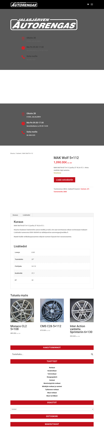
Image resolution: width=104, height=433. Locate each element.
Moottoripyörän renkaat (52, 383)
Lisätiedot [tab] (26, 215)
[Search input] (51, 354)
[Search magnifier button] (92, 354)
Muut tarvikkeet (52, 396)
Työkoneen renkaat (52, 389)
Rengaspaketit (52, 377)
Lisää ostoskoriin (64, 179)
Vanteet (18, 153)
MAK (65, 192)
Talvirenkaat (52, 374)
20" (88, 189)
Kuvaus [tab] (15, 215)
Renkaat (52, 367)
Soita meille (32, 56)
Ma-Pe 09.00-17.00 (35, 47)
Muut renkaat (52, 393)
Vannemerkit (58, 192)
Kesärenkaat (52, 371)
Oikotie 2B (31, 38)
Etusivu (12, 153)
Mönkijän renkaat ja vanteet (52, 386)
